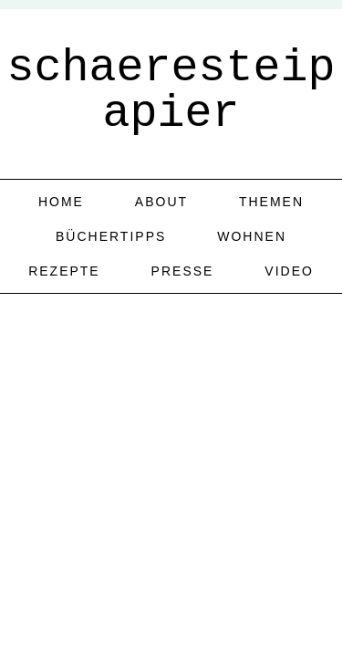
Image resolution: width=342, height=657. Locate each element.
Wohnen (251, 236)
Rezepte (64, 271)
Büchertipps (111, 236)
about (161, 201)
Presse (182, 271)
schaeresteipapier (170, 91)
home (61, 201)
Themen (271, 201)
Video (289, 271)
